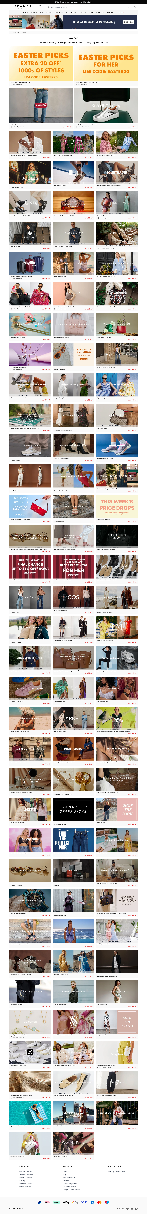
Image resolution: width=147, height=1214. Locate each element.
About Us (66, 1172)
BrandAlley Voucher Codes (116, 1172)
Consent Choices (25, 1187)
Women (24, 32)
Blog (64, 1175)
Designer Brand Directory (71, 1190)
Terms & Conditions (26, 1175)
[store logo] (26, 7)
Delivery (22, 1181)
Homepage (16, 32)
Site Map (66, 1181)
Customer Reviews (69, 1187)
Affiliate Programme (70, 1184)
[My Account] (129, 7)
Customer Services (25, 1172)
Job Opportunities (69, 1178)
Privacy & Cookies (25, 1178)
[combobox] (84, 7)
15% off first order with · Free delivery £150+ (73, 2)
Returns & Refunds (25, 1184)
